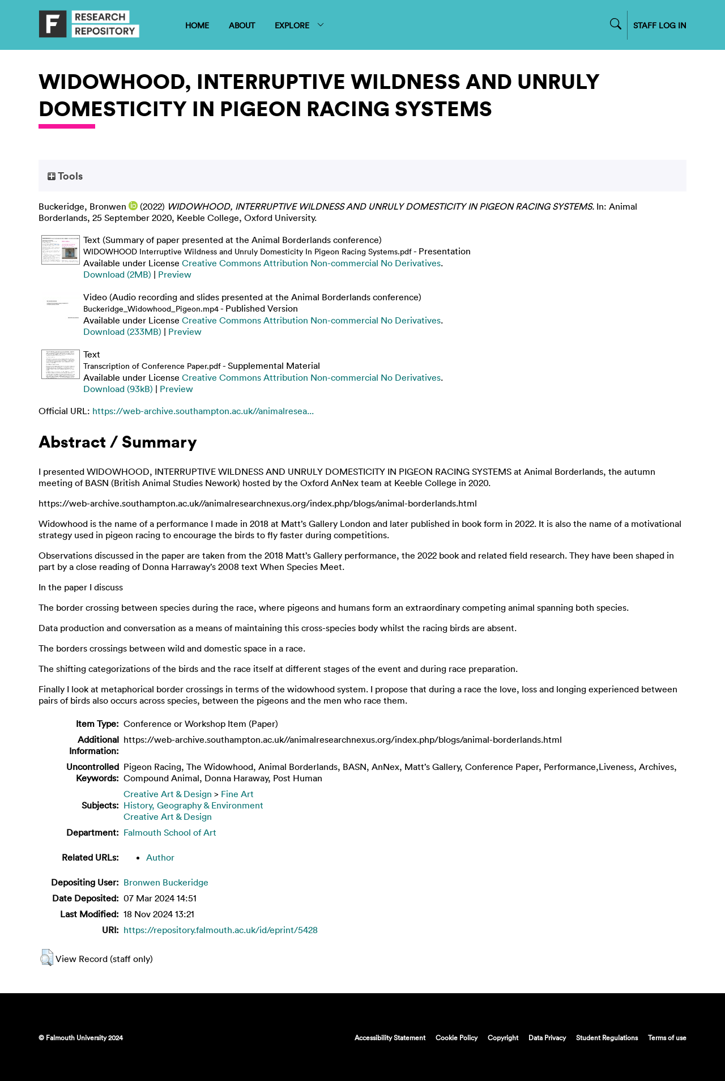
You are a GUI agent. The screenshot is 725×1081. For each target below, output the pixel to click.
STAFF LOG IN (659, 25)
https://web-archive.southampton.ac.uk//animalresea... (203, 410)
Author (160, 857)
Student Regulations (607, 1037)
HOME (197, 25)
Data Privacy (547, 1037)
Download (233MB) (122, 331)
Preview (174, 274)
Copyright (503, 1037)
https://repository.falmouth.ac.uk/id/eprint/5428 (220, 929)
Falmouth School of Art (169, 832)
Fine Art (237, 793)
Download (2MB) (117, 274)
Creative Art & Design (167, 793)
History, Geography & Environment (193, 805)
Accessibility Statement (390, 1037)
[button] (46, 957)
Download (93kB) (118, 388)
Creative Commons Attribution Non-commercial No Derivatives (311, 263)
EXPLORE (300, 25)
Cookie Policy (456, 1037)
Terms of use (667, 1037)
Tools (65, 175)
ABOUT (242, 25)
